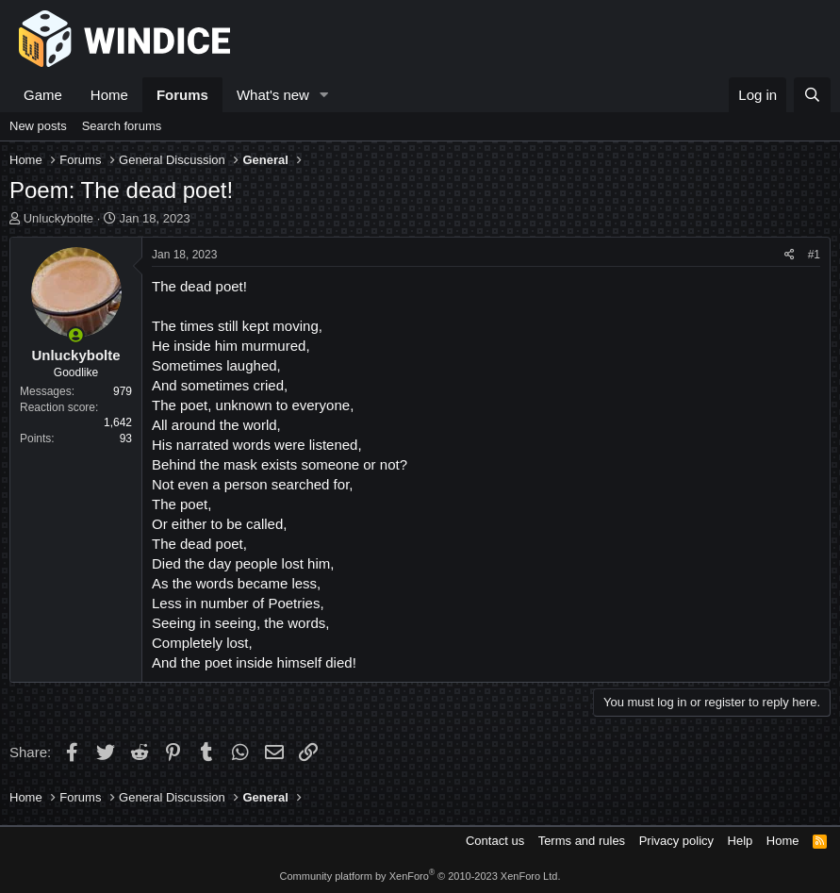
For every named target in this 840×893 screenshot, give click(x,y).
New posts (38, 126)
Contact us (495, 841)
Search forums (122, 126)
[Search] (812, 94)
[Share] (789, 255)
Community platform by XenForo (420, 876)
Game (43, 95)
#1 (814, 254)
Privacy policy (676, 841)
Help (740, 841)
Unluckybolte (58, 218)
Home (109, 95)
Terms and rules (581, 841)
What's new (273, 95)
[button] (324, 94)
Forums (182, 95)
